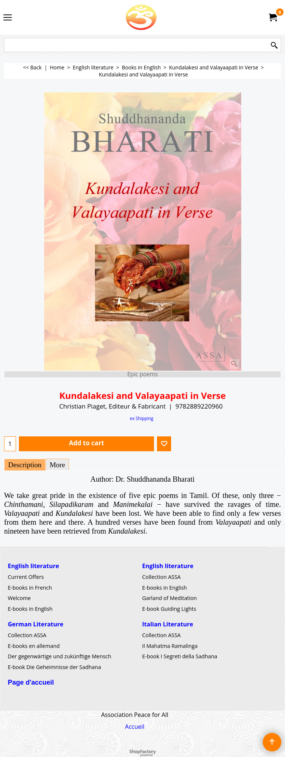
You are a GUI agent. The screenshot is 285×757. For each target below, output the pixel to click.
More (57, 465)
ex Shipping (141, 418)
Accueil (134, 726)
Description (25, 465)
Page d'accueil (31, 682)
